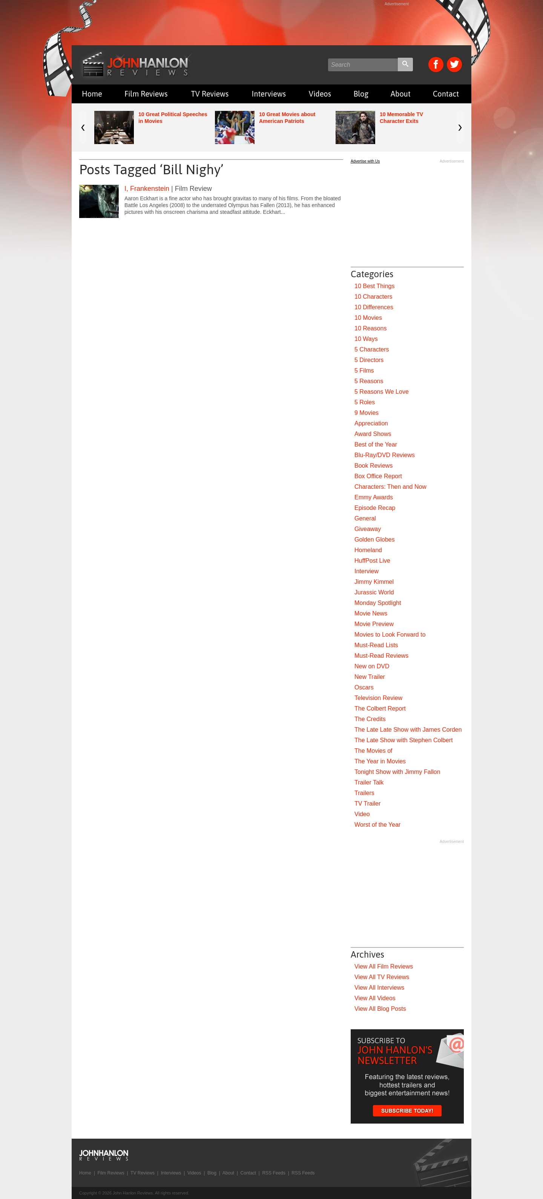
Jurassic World (374, 592)
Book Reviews (373, 465)
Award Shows (372, 434)
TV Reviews (210, 93)
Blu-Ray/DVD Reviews (384, 455)
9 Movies (366, 413)
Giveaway (367, 529)
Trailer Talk (368, 782)
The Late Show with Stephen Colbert (403, 740)
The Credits (370, 719)
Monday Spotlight (377, 603)
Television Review (378, 698)
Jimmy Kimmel (374, 582)
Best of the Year (375, 444)
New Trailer (369, 677)
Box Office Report (378, 476)
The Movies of (373, 751)
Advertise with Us (365, 161)
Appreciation (371, 423)
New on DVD (371, 666)
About (401, 93)
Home (92, 93)
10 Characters (373, 296)
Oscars (364, 687)
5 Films (364, 370)
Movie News (370, 613)
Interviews (269, 93)
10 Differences (373, 307)
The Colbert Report (380, 708)
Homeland (368, 550)
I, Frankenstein (146, 188)
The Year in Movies (380, 761)
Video (362, 814)
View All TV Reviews (381, 977)
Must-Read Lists (376, 645)
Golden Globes (374, 539)
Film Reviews (146, 93)
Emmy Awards (373, 497)
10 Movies (368, 318)
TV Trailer (367, 803)
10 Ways (366, 339)
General (365, 518)
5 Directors (368, 360)
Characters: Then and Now (390, 487)
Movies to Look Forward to (390, 634)
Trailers (364, 793)
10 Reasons (370, 328)
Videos (320, 93)
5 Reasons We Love (381, 391)
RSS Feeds (273, 1173)
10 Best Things (374, 286)
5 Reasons (368, 381)
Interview (366, 571)
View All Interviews (379, 987)
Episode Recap (375, 508)
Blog (360, 93)
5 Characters (371, 349)
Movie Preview (374, 624)
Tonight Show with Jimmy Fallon (397, 772)
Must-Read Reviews (381, 655)
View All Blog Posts (380, 1009)
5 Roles (364, 402)
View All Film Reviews (383, 966)
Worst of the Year (377, 824)
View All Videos (375, 998)
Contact (446, 93)
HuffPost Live (372, 560)
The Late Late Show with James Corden (408, 729)
